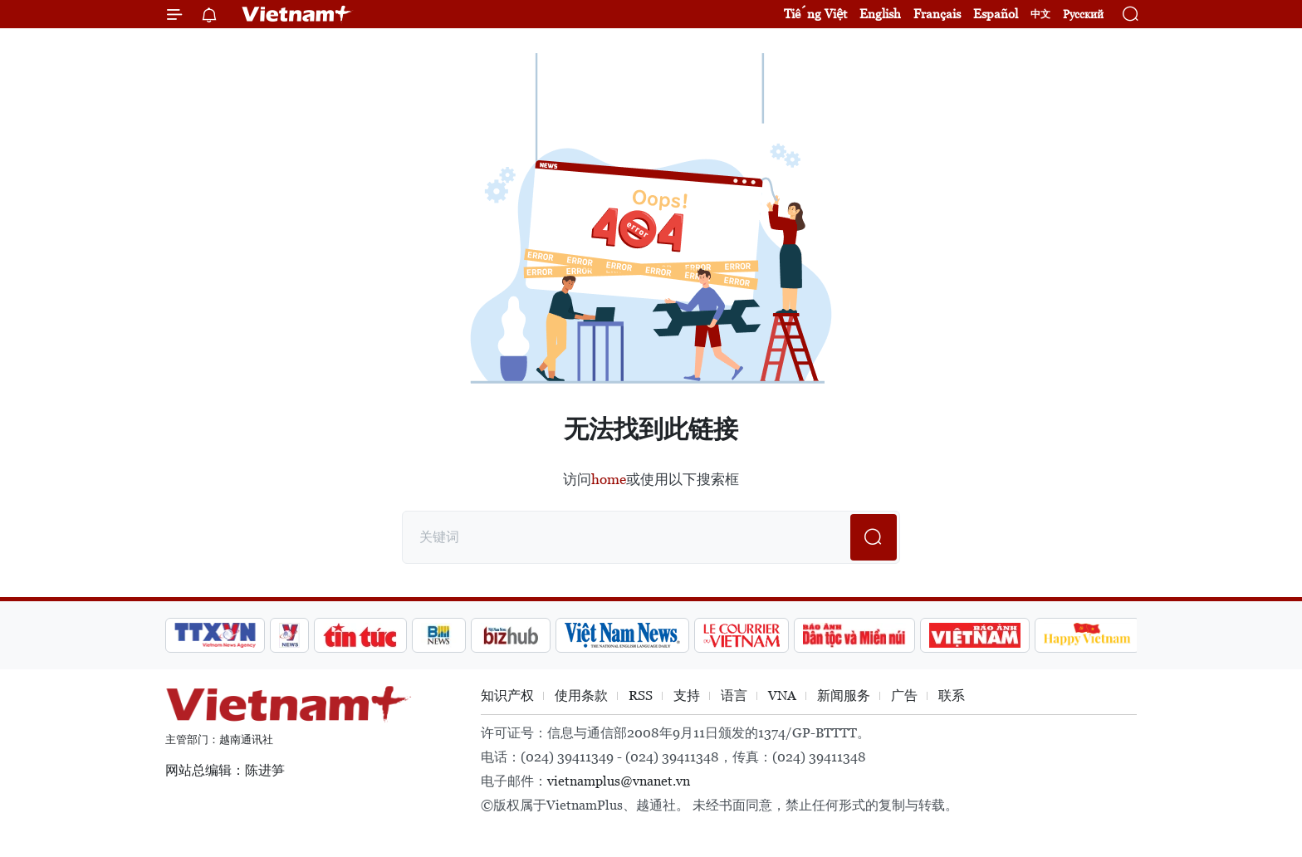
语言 (734, 695)
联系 (951, 695)
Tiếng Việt (815, 14)
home (608, 479)
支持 (686, 695)
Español (995, 14)
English (880, 14)
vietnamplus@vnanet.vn (618, 781)
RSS (641, 695)
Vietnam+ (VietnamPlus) (297, 14)
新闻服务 (843, 695)
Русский (1083, 14)
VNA (782, 695)
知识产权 (507, 695)
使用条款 (581, 695)
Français (937, 14)
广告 (904, 695)
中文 (1040, 14)
